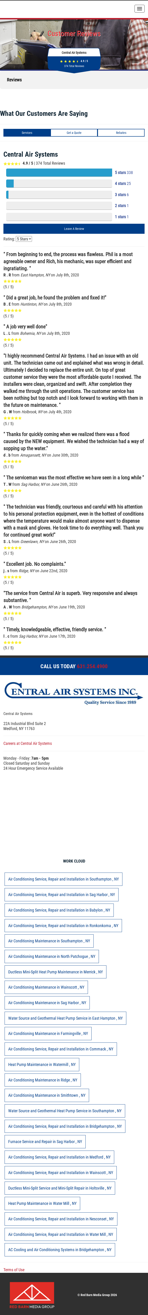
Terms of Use (13, 1269)
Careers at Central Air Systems (27, 743)
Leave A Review (74, 229)
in (63, 879)
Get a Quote (74, 133)
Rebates (121, 133)
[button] (3, 93)
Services (27, 133)
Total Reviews (74, 66)
